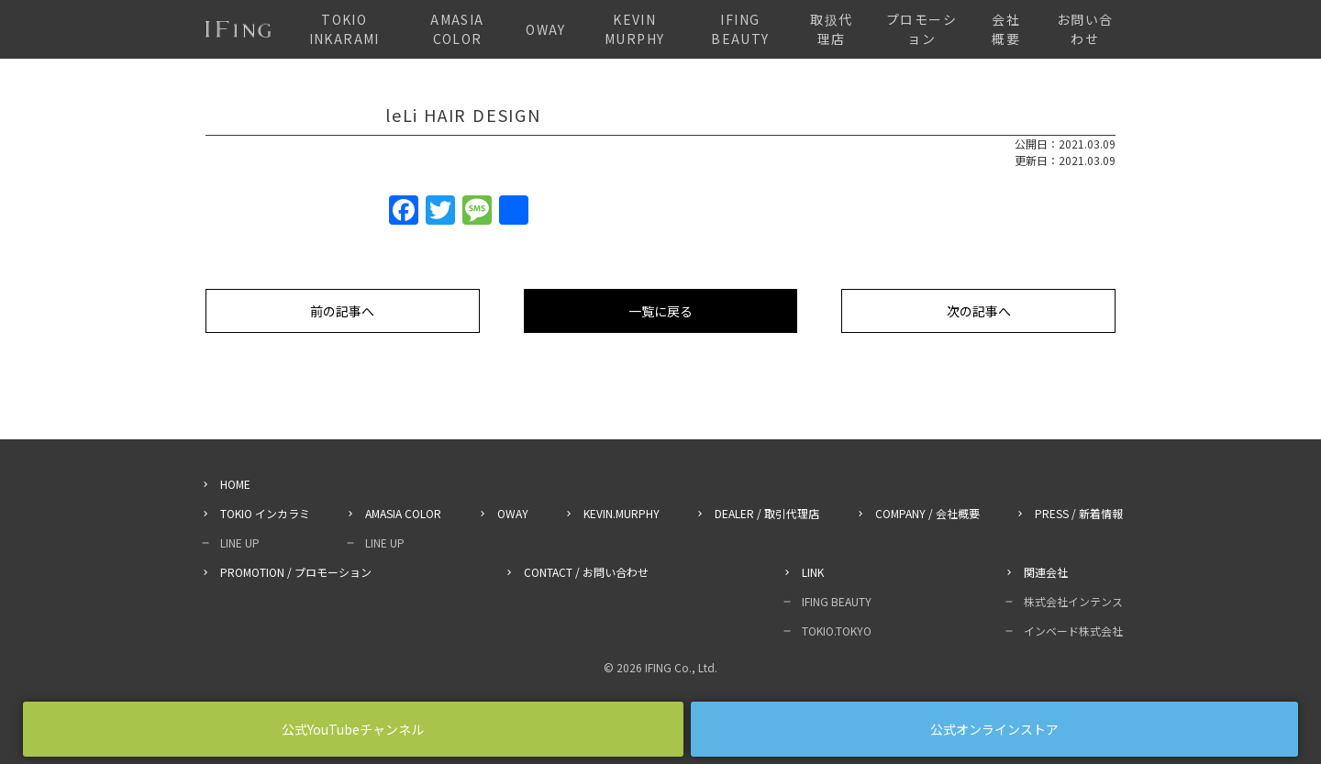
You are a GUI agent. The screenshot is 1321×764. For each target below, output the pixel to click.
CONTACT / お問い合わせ (586, 572)
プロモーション (921, 29)
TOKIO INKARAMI (344, 29)
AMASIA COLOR (456, 29)
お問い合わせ (1085, 29)
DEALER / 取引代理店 (767, 513)
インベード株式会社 (1073, 630)
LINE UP (240, 542)
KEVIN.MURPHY (621, 513)
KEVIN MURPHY (634, 29)
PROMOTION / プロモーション (296, 572)
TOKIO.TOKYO (836, 630)
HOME (235, 484)
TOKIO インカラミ (265, 513)
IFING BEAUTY (740, 29)
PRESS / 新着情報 (1079, 513)
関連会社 (1046, 572)
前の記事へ (342, 311)
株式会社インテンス (1073, 601)
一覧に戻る (660, 311)
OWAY (546, 29)
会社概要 (1006, 29)
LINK (813, 572)
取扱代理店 (831, 29)
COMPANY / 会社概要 (927, 513)
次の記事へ (979, 311)
